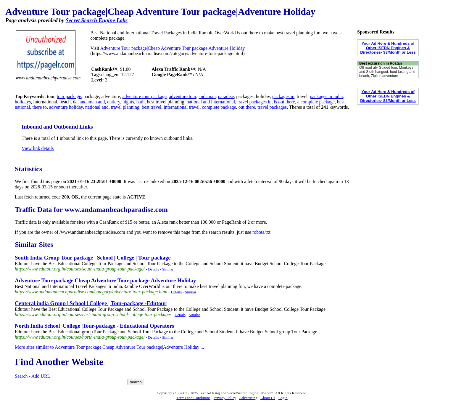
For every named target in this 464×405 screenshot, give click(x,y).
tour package (69, 96)
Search (21, 376)
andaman (207, 96)
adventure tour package (145, 96)
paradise (226, 96)
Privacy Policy (225, 398)
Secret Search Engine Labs (97, 20)
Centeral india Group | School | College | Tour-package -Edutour (91, 303)
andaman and (92, 101)
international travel (181, 107)
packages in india (326, 96)
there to (40, 107)
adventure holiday (66, 107)
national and (97, 107)
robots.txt (261, 232)
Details (153, 269)
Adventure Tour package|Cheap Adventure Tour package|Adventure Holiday (172, 48)
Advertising (248, 398)
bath (140, 101)
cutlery (113, 101)
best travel (151, 107)
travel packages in (254, 101)
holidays (23, 101)
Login (283, 398)
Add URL (40, 376)
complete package (219, 107)
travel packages (272, 107)
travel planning (125, 107)
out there (247, 107)
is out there (284, 101)
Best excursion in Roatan (380, 63)
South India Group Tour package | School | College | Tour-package (92, 257)
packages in (283, 96)
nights (128, 101)
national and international (211, 101)
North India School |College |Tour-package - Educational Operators (94, 326)
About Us (267, 398)
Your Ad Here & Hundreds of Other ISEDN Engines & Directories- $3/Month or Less (387, 48)
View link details (38, 148)
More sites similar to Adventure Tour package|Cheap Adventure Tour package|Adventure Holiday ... (109, 347)
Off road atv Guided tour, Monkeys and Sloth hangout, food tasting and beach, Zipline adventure (387, 71)
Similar (167, 269)
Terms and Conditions (193, 398)
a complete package (316, 101)
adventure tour (182, 96)
